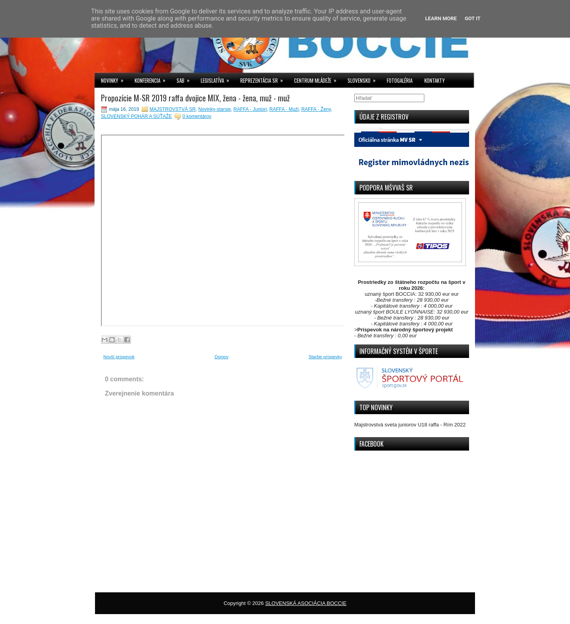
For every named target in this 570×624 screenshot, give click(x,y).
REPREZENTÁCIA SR (264, 78)
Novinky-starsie (214, 109)
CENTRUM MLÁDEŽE (318, 78)
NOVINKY (115, 78)
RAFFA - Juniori (250, 109)
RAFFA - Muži (284, 109)
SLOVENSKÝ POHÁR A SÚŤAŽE (136, 116)
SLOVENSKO (364, 78)
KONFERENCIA (153, 78)
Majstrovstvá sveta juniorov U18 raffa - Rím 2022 (410, 425)
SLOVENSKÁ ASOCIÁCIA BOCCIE (305, 603)
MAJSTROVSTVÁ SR (173, 109)
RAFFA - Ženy (316, 109)
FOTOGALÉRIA (399, 80)
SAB (186, 78)
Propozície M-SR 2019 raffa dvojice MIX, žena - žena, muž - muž (195, 98)
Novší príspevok (119, 356)
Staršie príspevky (325, 356)
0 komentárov (196, 116)
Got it (473, 18)
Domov (221, 356)
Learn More (441, 18)
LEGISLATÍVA (217, 78)
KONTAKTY (434, 80)
